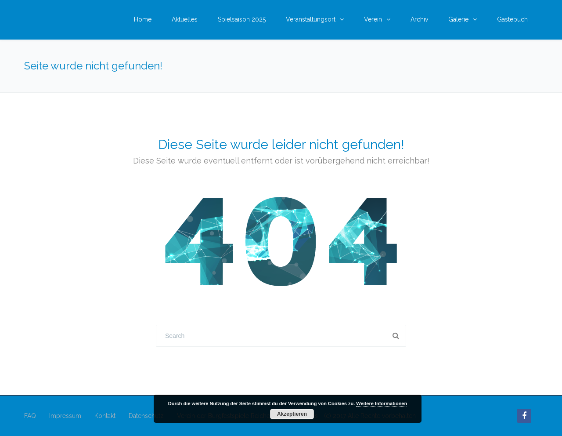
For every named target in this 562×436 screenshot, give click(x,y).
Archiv (419, 19)
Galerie (458, 19)
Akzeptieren (292, 414)
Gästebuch (512, 19)
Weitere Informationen (381, 403)
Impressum (65, 415)
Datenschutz (146, 415)
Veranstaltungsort (310, 19)
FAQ (30, 415)
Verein (373, 19)
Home (142, 19)
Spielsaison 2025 (242, 19)
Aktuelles (185, 19)
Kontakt (104, 415)
